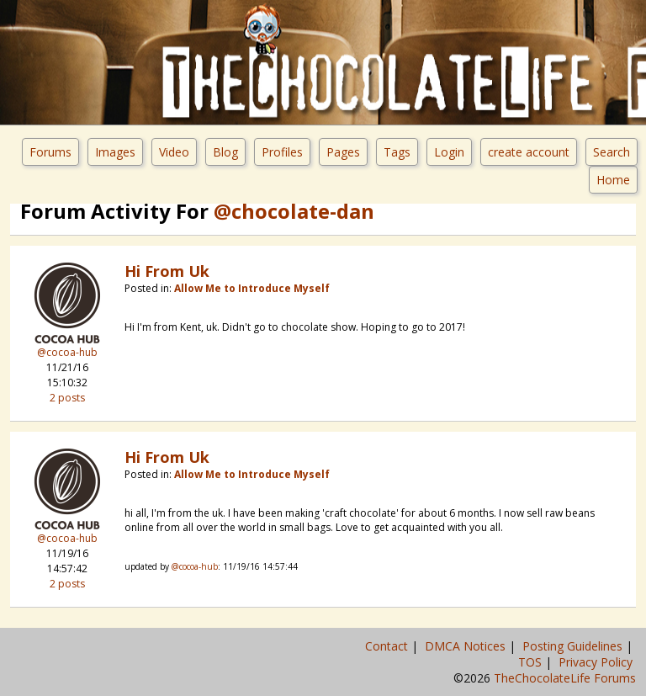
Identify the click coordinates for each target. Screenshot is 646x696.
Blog (225, 152)
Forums (50, 152)
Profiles (282, 152)
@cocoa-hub (67, 352)
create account (528, 152)
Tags (397, 152)
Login (449, 152)
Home (613, 180)
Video (174, 152)
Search (611, 152)
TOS (531, 662)
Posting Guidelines (574, 646)
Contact (388, 646)
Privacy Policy (597, 662)
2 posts (67, 398)
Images (115, 152)
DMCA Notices (467, 646)
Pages (343, 152)
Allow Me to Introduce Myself (252, 288)
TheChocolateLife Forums (565, 678)
